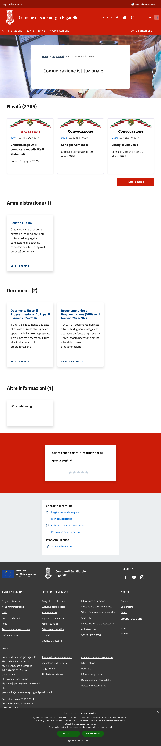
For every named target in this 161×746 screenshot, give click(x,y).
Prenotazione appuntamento (57, 657)
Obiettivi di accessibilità (93, 685)
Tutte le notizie (136, 181)
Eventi (124, 633)
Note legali (87, 668)
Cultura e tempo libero (53, 607)
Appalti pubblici (50, 624)
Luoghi (124, 628)
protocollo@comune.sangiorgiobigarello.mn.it (27, 692)
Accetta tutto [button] (68, 733)
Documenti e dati (11, 635)
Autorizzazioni (88, 629)
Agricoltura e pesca (91, 635)
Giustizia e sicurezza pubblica (96, 606)
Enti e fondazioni (11, 618)
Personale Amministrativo (16, 629)
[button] (80, 740)
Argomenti (58, 56)
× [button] (157, 712)
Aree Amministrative (13, 607)
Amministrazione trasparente (97, 657)
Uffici (4, 612)
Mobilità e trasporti (52, 640)
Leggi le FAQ (48, 668)
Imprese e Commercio (53, 618)
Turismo (46, 635)
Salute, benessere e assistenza (97, 623)
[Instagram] (127, 17)
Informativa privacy (91, 674)
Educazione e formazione (94, 601)
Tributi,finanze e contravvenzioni (98, 612)
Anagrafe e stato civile (53, 601)
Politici (5, 624)
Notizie (124, 601)
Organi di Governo (11, 601)
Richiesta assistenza (52, 674)
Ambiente (86, 618)
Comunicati (127, 607)
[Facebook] (111, 17)
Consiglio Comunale (74, 144)
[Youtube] (119, 17)
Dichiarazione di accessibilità (96, 680)
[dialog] (80, 727)
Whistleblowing (21, 406)
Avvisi (14, 138)
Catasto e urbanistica (53, 629)
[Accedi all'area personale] (143, 4)
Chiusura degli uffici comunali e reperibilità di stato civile (27, 149)
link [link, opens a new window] (110, 727)
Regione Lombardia (12, 4)
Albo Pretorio (88, 663)
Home (45, 56)
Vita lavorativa (49, 612)
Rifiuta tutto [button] (93, 733)
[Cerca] (155, 17)
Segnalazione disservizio (54, 663)
